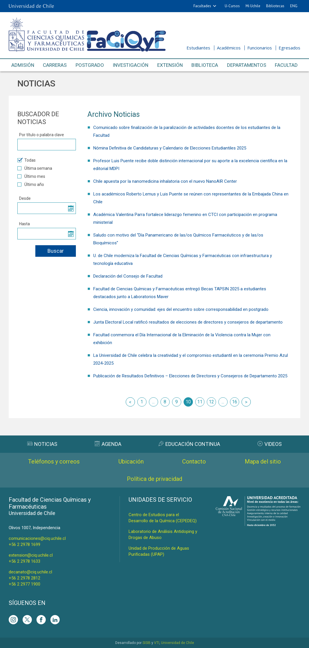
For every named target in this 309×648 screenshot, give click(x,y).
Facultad (286, 65)
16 (234, 402)
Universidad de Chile (177, 643)
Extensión (170, 65)
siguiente (246, 402)
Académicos (229, 48)
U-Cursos (232, 5)
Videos (269, 444)
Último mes (31, 176)
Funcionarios (259, 48)
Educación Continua (189, 444)
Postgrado (90, 65)
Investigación (130, 65)
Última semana (34, 168)
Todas (26, 160)
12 (211, 402)
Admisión (22, 65)
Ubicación (131, 461)
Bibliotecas (275, 5)
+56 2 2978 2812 (24, 578)
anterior (130, 402)
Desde (25, 198)
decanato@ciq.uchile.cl (30, 572)
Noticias (42, 444)
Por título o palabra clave (41, 134)
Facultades (202, 5)
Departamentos (246, 65)
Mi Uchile (253, 5)
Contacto (194, 461)
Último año (30, 184)
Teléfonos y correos (54, 461)
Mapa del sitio (263, 461)
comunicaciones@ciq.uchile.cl (37, 538)
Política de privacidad (154, 478)
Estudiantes (198, 48)
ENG (293, 5)
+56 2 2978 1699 (24, 544)
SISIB (146, 643)
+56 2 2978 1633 (24, 561)
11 (199, 402)
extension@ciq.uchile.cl (31, 555)
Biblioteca (204, 65)
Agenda (108, 444)
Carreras (55, 65)
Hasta (24, 223)
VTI (156, 643)
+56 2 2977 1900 (24, 584)
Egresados (289, 48)
